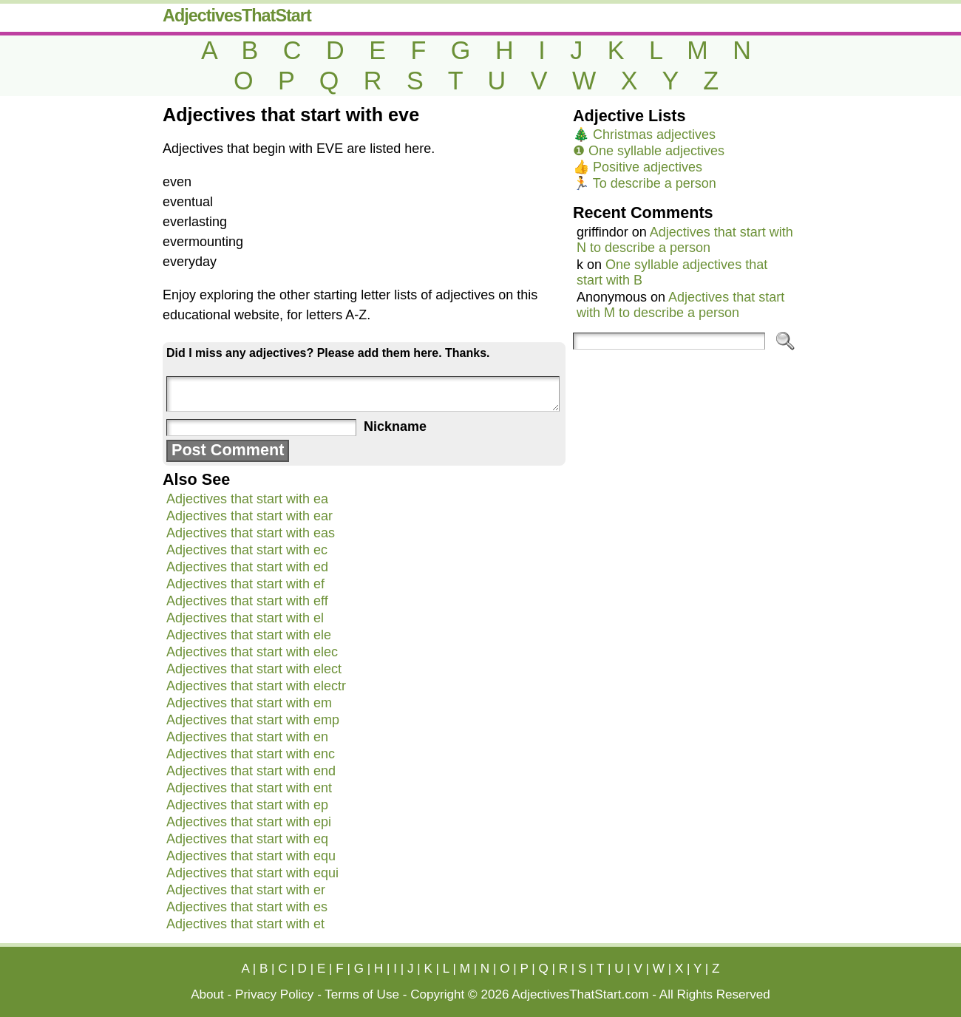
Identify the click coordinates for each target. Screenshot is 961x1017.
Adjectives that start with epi (248, 821)
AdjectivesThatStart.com (580, 994)
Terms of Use (362, 994)
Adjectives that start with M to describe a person (680, 305)
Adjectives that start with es (246, 906)
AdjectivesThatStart (237, 15)
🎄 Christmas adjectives (644, 134)
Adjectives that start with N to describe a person (685, 240)
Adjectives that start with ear (249, 515)
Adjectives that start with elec (252, 651)
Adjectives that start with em (249, 702)
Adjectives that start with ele (248, 634)
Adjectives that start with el (245, 617)
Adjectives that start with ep (247, 804)
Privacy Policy (274, 994)
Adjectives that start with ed (247, 566)
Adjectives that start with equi (252, 872)
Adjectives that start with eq (247, 838)
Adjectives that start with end (251, 770)
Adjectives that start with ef (245, 583)
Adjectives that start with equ (251, 855)
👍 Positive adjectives (637, 167)
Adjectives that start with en (247, 736)
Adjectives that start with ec (246, 549)
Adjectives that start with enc (250, 753)
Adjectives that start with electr (256, 685)
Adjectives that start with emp (252, 719)
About (207, 994)
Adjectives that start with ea (247, 499)
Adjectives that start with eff (247, 600)
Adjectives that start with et (245, 923)
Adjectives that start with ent (249, 787)
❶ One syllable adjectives (648, 150)
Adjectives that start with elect (254, 668)
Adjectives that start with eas (250, 532)
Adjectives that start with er (245, 889)
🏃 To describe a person (644, 183)
